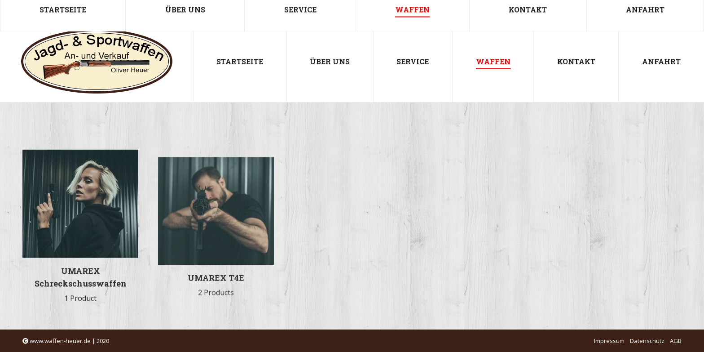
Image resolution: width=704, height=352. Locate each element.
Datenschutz (647, 341)
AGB (676, 341)
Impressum (609, 341)
